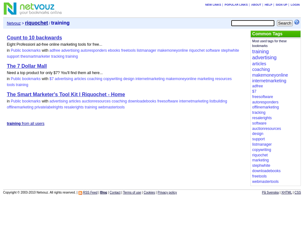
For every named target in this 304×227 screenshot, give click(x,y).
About (256, 4)
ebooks (114, 50)
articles (80, 79)
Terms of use (132, 192)
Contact (115, 192)
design (128, 79)
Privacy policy (167, 192)
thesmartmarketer (35, 56)
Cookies (149, 192)
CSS (298, 192)
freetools (128, 50)
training (72, 56)
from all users (25, 123)
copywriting (112, 79)
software (213, 50)
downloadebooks (142, 101)
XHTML (286, 192)
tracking (57, 56)
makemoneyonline (172, 50)
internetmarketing (150, 79)
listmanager (146, 50)
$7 (51, 79)
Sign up (281, 4)
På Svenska (270, 192)
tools (11, 85)
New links (213, 4)
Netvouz (14, 23)
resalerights (74, 107)
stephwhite (230, 50)
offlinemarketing (20, 107)
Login (295, 4)
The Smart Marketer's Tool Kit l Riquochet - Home (66, 94)
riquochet (196, 50)
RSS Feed (90, 192)
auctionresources (96, 101)
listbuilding (218, 101)
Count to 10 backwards (34, 37)
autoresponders (94, 50)
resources (223, 79)
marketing (206, 79)
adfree (54, 50)
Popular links (236, 4)
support (13, 56)
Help (268, 4)
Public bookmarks (26, 50)
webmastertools (111, 107)
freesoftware (167, 101)
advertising (70, 50)
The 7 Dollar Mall (27, 66)
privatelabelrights (49, 107)
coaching (94, 79)
